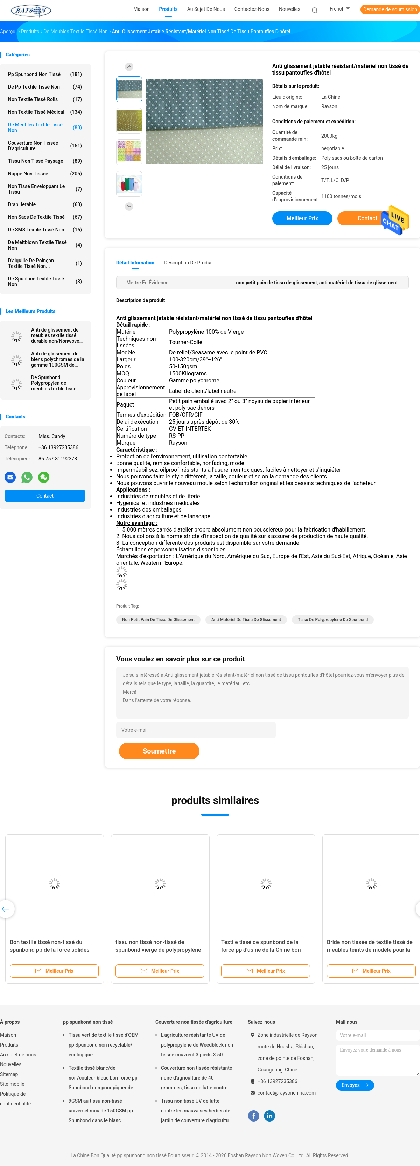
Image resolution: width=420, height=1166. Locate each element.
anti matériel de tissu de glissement (246, 619)
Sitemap (9, 1074)
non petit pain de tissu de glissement (158, 619)
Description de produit (188, 262)
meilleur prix (302, 218)
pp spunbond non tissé (45, 74)
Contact (45, 496)
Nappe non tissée (45, 173)
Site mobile (12, 1084)
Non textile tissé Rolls (45, 99)
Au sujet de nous (18, 1054)
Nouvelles (10, 1064)
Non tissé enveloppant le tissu (45, 189)
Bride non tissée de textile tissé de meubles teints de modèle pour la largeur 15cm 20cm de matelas (370, 950)
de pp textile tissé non (45, 86)
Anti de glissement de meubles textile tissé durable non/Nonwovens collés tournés (58, 335)
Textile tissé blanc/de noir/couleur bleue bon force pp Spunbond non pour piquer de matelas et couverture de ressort (104, 1078)
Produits (9, 1045)
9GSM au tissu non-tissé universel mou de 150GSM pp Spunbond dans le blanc (101, 1110)
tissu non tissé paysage (45, 161)
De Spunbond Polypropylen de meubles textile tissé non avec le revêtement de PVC (56, 383)
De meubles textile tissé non (45, 127)
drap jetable (45, 204)
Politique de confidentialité (15, 1098)
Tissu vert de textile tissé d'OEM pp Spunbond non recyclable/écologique (104, 1044)
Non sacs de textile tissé (45, 217)
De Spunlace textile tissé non (45, 281)
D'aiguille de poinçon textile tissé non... (45, 263)
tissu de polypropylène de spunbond (333, 619)
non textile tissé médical (45, 112)
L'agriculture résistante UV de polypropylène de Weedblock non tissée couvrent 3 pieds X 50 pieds (197, 1046)
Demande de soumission (390, 9)
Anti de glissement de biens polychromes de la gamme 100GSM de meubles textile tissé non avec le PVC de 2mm (57, 359)
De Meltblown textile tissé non (45, 245)
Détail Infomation (135, 262)
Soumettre (159, 751)
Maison (8, 1035)
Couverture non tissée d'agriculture (45, 145)
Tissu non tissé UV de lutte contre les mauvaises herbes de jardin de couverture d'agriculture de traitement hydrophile (197, 1111)
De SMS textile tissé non (45, 229)
